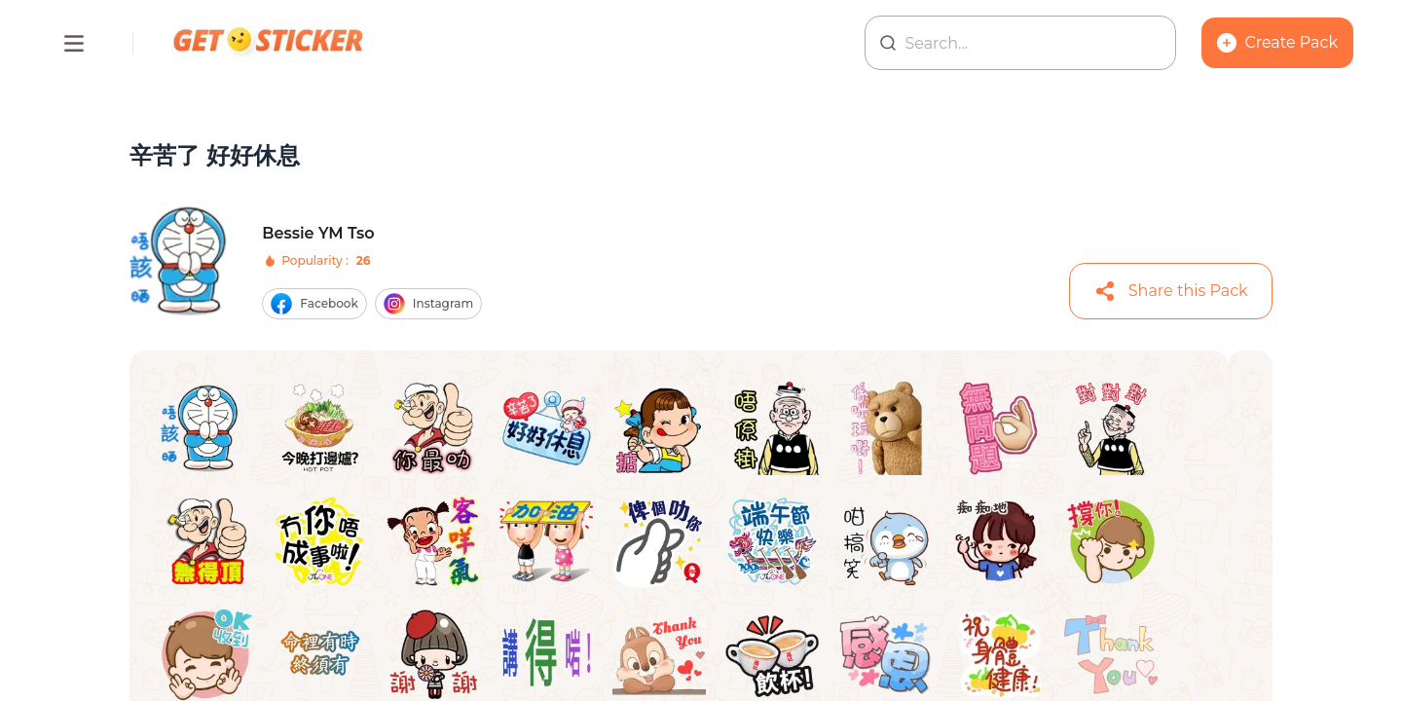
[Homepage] (270, 42)
